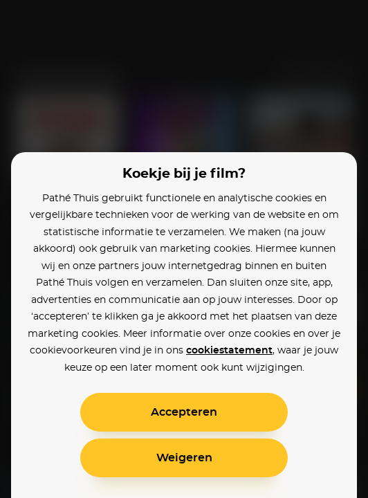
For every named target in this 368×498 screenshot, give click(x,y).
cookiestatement (229, 351)
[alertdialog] (184, 249)
